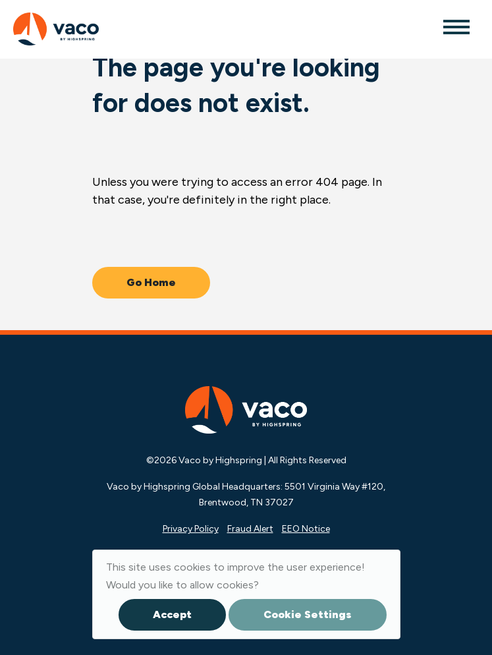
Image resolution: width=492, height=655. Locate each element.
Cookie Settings (307, 614)
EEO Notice (306, 528)
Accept (172, 614)
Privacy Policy (191, 528)
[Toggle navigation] (455, 26)
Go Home (151, 282)
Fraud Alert (250, 528)
